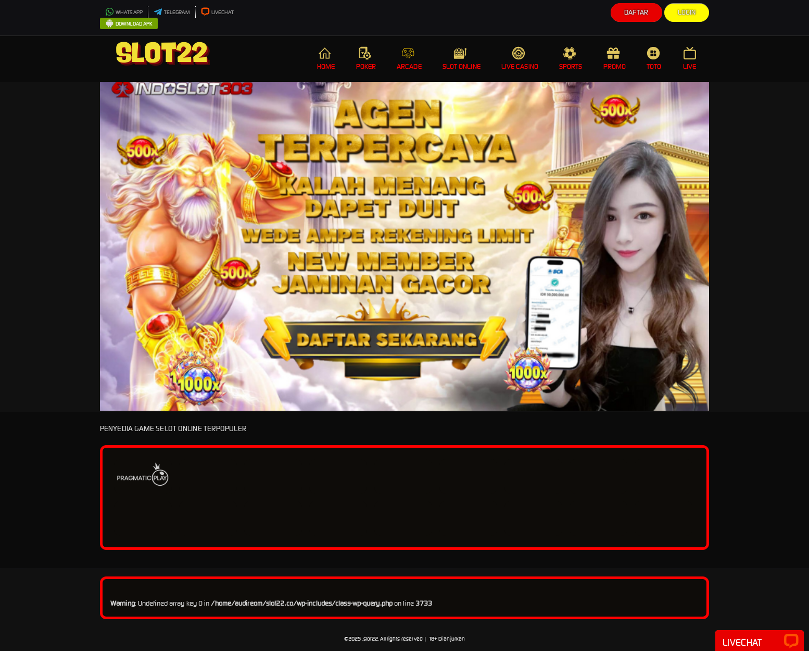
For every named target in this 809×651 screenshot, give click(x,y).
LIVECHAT (217, 12)
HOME (326, 58)
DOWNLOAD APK (129, 24)
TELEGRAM (172, 12)
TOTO (654, 58)
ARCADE (409, 58)
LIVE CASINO (519, 58)
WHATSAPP (124, 12)
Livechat (760, 641)
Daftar (636, 12)
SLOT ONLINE (462, 58)
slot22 (370, 638)
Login (687, 12)
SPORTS (571, 58)
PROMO (614, 58)
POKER (366, 58)
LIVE (691, 58)
